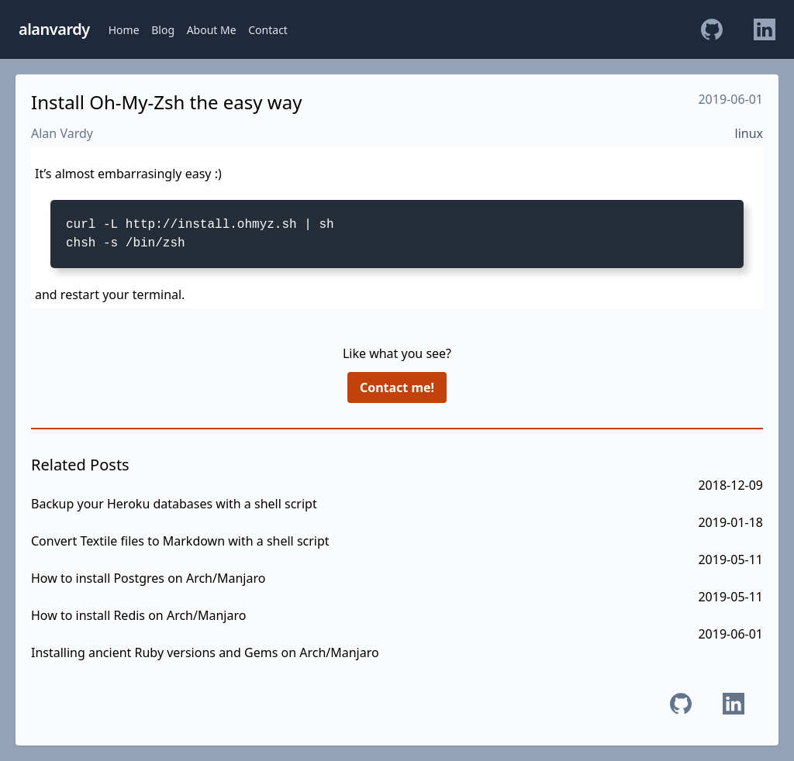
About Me (211, 29)
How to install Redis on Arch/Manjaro (138, 615)
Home (124, 29)
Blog (162, 29)
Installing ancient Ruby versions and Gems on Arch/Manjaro (205, 652)
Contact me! (397, 387)
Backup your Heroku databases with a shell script (174, 503)
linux (749, 133)
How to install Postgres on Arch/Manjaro (148, 578)
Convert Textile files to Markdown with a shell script (180, 540)
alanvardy (54, 29)
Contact (268, 29)
